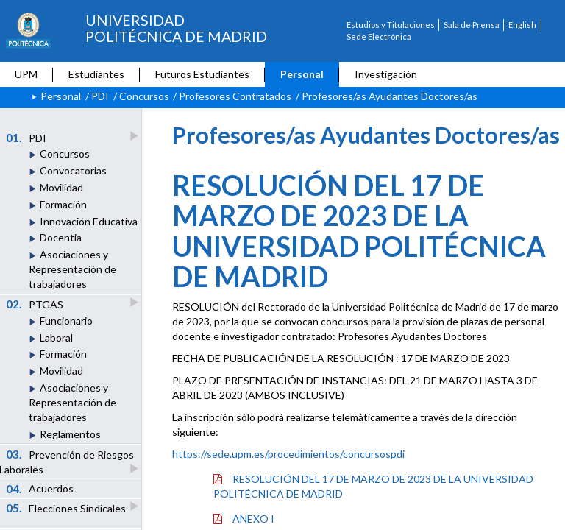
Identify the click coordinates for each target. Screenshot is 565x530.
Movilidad (61, 187)
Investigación (386, 74)
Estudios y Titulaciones (391, 24)
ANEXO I (243, 518)
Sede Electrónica (379, 36)
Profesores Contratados (235, 96)
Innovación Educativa (89, 221)
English (522, 24)
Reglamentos (70, 434)
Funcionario (66, 320)
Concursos (144, 96)
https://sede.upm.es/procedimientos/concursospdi (288, 454)
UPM (26, 74)
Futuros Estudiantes (202, 74)
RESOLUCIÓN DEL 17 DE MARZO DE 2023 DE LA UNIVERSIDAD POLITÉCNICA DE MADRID (373, 486)
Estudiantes (96, 74)
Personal (302, 74)
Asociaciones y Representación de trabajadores (72, 269)
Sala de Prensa (472, 24)
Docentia (61, 237)
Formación (63, 204)
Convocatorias (73, 170)
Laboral (56, 337)
